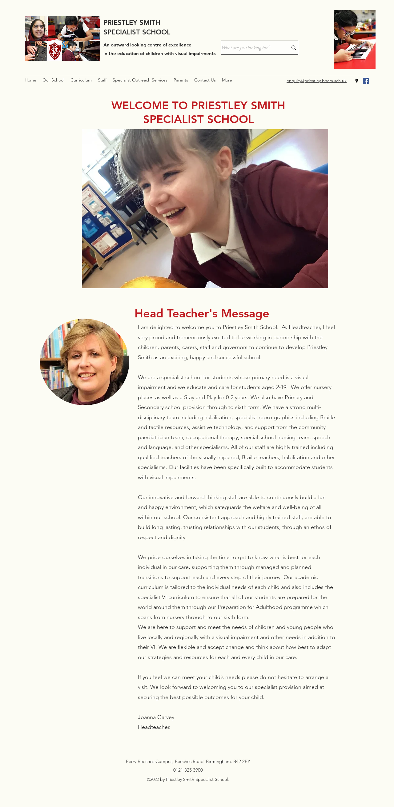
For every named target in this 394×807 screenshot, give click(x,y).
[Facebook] (366, 81)
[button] (53, 80)
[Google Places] (357, 81)
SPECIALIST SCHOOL (136, 32)
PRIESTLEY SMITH (131, 22)
